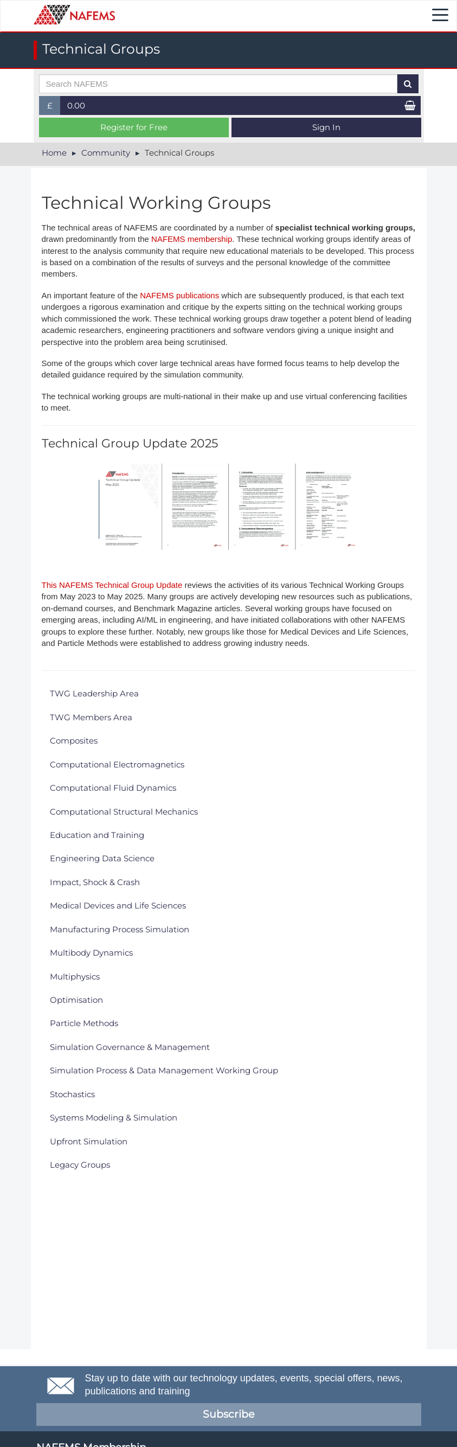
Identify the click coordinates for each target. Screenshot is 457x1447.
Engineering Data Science (102, 858)
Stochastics (72, 1094)
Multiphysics (75, 976)
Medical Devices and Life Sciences (118, 905)
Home (54, 153)
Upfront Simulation (88, 1141)
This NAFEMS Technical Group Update (112, 585)
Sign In (326, 127)
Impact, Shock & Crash (95, 882)
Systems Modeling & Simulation (113, 1117)
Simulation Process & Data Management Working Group (164, 1070)
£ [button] (54, 107)
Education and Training (97, 835)
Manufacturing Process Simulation (119, 929)
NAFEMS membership (191, 239)
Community (105, 153)
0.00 (76, 105)
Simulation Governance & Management (130, 1047)
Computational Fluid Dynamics (113, 788)
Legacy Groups (80, 1165)
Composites (74, 740)
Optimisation (76, 1000)
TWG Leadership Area (94, 693)
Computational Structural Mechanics (124, 811)
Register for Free (134, 127)
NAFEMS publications (179, 295)
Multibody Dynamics (91, 952)
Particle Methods (84, 1023)
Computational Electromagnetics (117, 764)
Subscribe (228, 1414)
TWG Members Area (91, 717)
